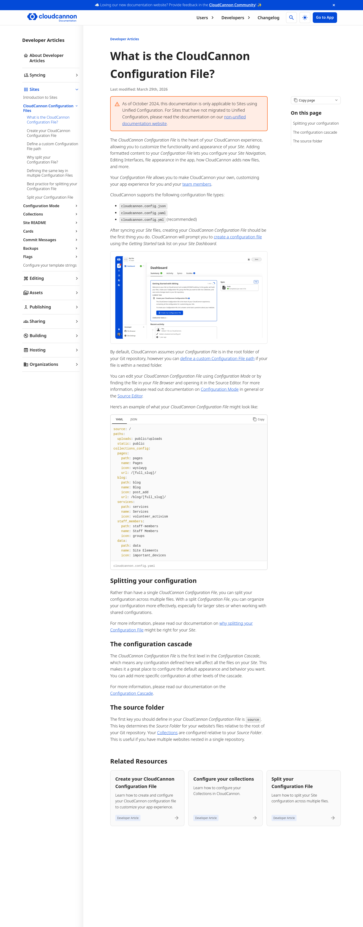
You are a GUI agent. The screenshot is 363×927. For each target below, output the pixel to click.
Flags (51, 256)
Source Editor (129, 396)
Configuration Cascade (131, 693)
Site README (51, 222)
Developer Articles (124, 39)
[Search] (291, 17)
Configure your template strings (50, 265)
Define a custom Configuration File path (52, 146)
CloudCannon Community (232, 4)
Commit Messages (51, 239)
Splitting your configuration (316, 123)
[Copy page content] (316, 100)
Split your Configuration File (50, 197)
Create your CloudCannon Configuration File (48, 133)
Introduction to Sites (40, 97)
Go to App (325, 17)
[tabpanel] (189, 492)
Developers (236, 17)
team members (196, 184)
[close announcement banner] (334, 5)
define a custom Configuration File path (217, 358)
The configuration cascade (315, 132)
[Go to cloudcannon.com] (52, 17)
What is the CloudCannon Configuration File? (48, 120)
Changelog (268, 17)
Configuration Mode (51, 205)
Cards (51, 231)
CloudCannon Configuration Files (51, 108)
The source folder (307, 141)
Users (206, 17)
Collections (51, 214)
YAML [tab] (119, 419)
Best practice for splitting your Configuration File (52, 186)
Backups (51, 248)
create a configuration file (238, 237)
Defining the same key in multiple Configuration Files (50, 173)
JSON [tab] (134, 419)
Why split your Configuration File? (42, 160)
